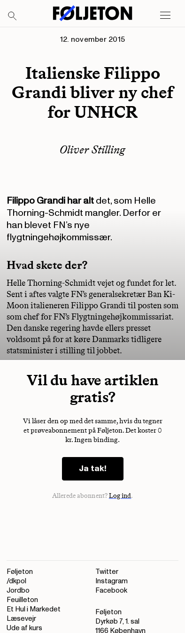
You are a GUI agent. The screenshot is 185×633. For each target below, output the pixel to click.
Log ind (120, 496)
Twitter (106, 572)
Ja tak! (93, 468)
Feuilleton (22, 600)
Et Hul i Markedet (34, 609)
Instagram (111, 581)
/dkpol (16, 581)
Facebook (111, 590)
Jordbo (18, 590)
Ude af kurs (24, 628)
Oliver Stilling (92, 149)
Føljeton (20, 572)
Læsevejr (21, 619)
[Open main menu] (165, 15)
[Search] (13, 16)
